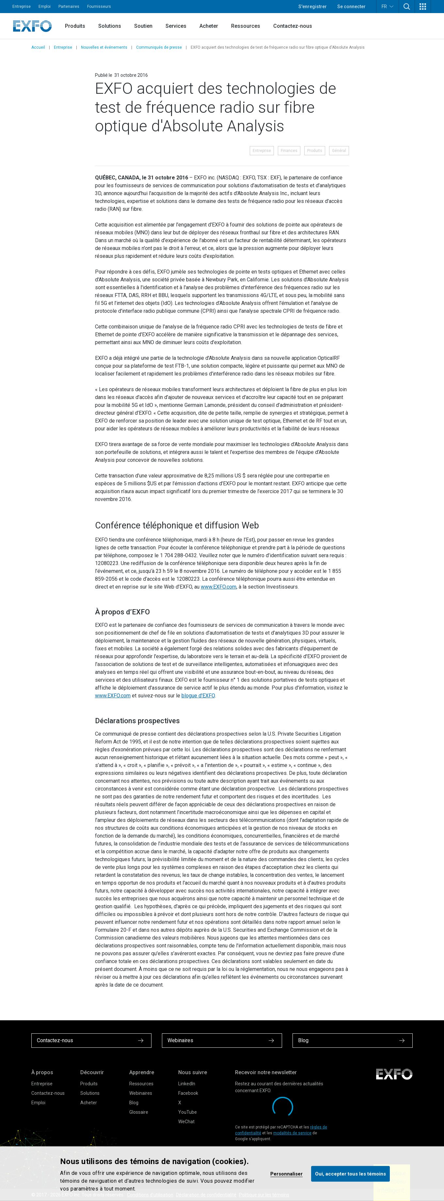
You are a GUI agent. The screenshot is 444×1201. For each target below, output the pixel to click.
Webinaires (140, 1093)
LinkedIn (186, 1083)
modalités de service (292, 1133)
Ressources (245, 26)
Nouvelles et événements (104, 47)
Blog (133, 1102)
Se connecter (351, 6)
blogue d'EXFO (198, 695)
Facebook (188, 1093)
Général (339, 150)
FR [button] (387, 6)
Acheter (208, 26)
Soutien (143, 26)
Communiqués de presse (159, 47)
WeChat (186, 1121)
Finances (289, 150)
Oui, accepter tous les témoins (350, 1173)
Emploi (45, 6)
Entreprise (21, 6)
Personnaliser (286, 1173)
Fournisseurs (99, 6)
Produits (75, 26)
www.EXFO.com (218, 587)
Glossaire (138, 1112)
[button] (407, 6)
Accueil (38, 47)
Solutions (109, 26)
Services (176, 26)
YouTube (187, 1112)
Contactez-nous (292, 26)
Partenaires (68, 6)
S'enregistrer (312, 6)
